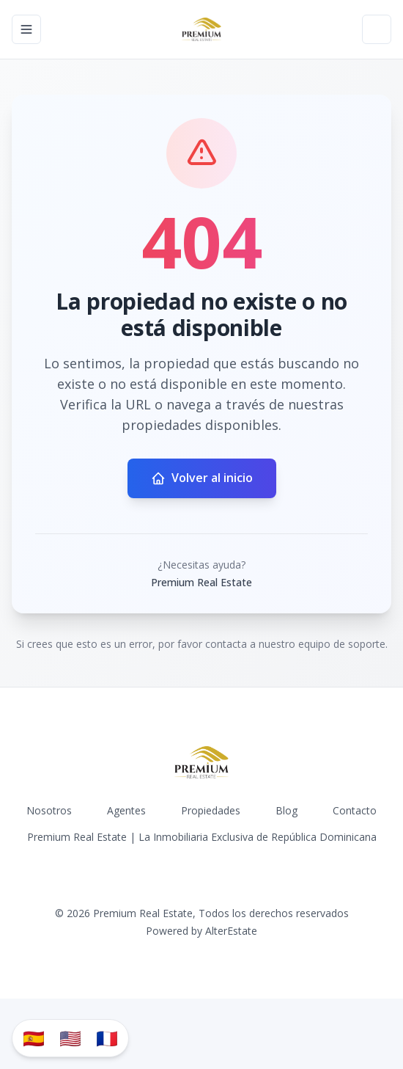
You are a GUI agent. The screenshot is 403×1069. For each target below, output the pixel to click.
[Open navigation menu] (26, 29)
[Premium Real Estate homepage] (201, 29)
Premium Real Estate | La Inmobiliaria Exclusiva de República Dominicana (202, 837)
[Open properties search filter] (376, 29)
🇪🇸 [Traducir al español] (34, 1038)
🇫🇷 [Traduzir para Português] (107, 1038)
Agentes (126, 810)
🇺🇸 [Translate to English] (70, 1038)
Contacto (355, 810)
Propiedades (210, 810)
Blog (286, 810)
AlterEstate (231, 931)
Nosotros (49, 810)
